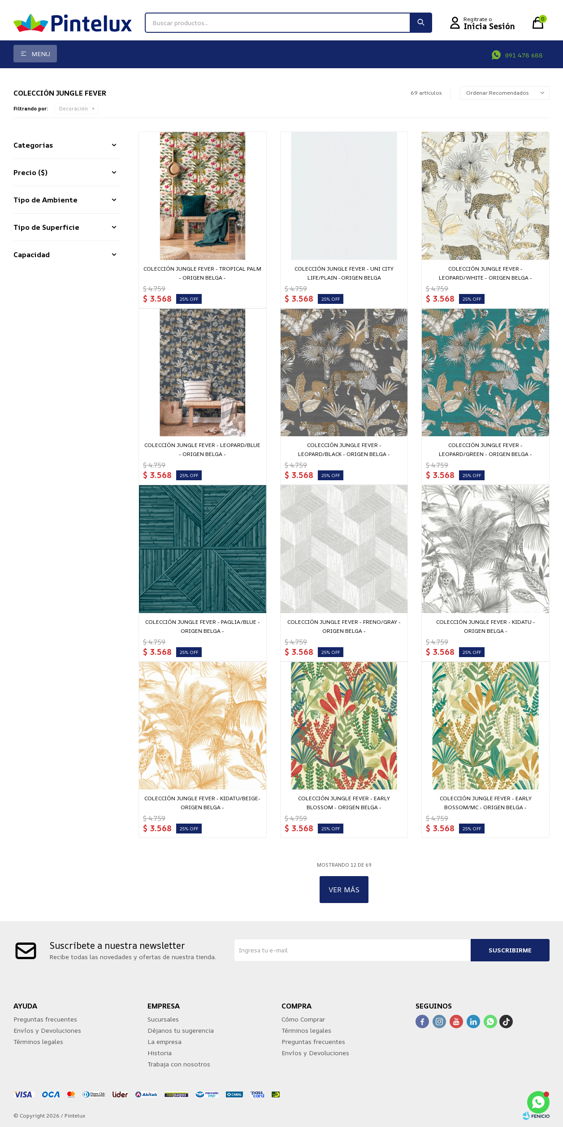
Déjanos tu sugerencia (180, 1030)
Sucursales (163, 1019)
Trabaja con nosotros (178, 1064)
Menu (40, 53)
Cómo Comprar (303, 1019)
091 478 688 (524, 55)
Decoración (73, 108)
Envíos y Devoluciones (47, 1030)
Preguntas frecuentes (45, 1019)
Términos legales (38, 1041)
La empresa (164, 1041)
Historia (159, 1052)
